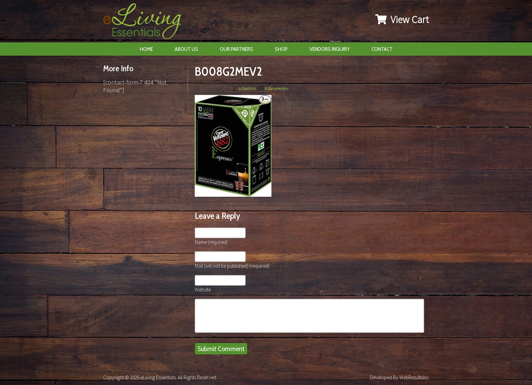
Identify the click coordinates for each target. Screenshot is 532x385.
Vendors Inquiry (329, 49)
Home (146, 49)
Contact (382, 49)
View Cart (402, 19)
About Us (186, 49)
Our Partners (236, 49)
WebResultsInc (414, 377)
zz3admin (247, 88)
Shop (281, 49)
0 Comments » (276, 88)
